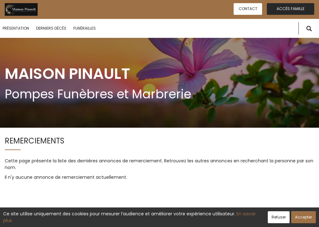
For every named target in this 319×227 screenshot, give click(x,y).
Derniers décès (51, 28)
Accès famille (290, 8)
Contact (248, 8)
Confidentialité (157, 219)
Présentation (16, 28)
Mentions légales (219, 219)
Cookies (187, 219)
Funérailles (84, 28)
